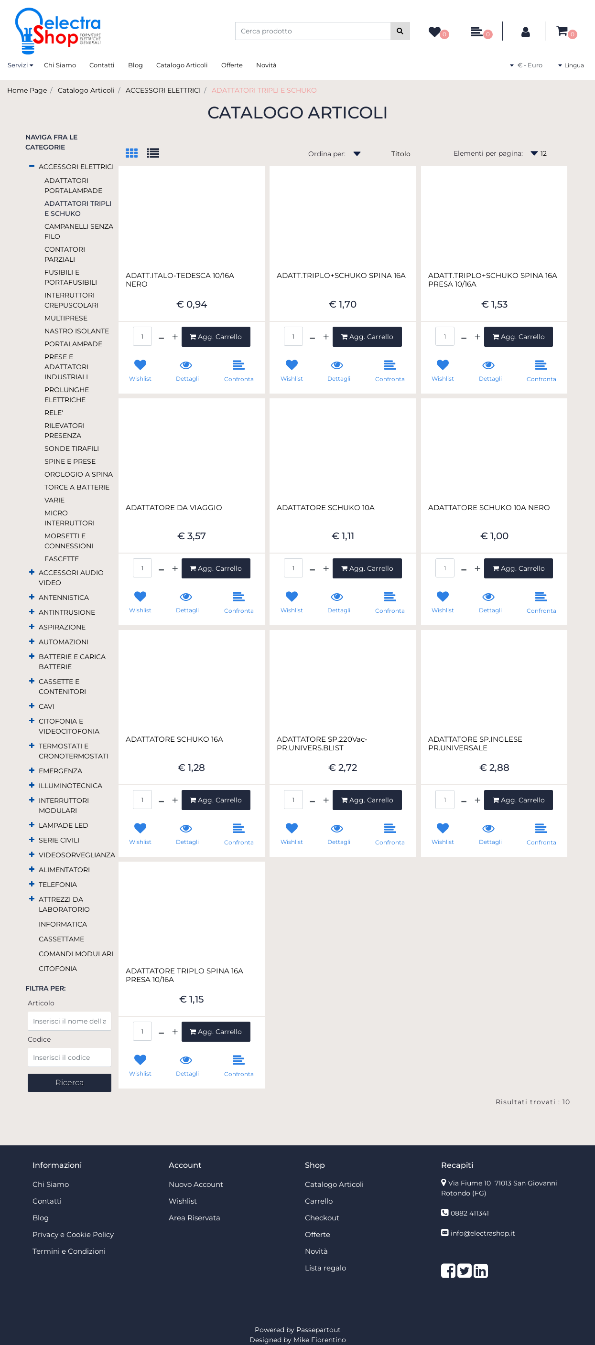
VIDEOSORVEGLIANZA (77, 855)
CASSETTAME (61, 939)
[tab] (136, 154)
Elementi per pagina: (488, 153)
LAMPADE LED (63, 825)
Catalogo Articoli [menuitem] (182, 65)
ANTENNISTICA (64, 597)
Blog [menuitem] (135, 65)
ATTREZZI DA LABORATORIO (64, 904)
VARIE (54, 500)
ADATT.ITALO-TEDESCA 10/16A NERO (180, 279)
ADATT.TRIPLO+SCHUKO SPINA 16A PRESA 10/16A (492, 279)
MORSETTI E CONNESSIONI (68, 541)
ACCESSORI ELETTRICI (163, 90)
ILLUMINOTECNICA (70, 785)
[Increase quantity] (175, 337)
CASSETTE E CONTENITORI (62, 686)
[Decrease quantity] (161, 337)
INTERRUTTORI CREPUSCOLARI (71, 300)
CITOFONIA (58, 968)
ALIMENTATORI (64, 869)
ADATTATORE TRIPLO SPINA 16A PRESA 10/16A (184, 975)
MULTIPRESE (65, 318)
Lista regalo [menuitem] (325, 1267)
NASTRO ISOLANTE (76, 331)
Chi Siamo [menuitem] (60, 65)
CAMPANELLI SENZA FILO (78, 231)
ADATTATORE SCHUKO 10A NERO (489, 507)
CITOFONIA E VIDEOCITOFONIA (69, 726)
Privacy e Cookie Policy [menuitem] (73, 1234)
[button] (400, 31)
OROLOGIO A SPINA (78, 474)
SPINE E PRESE (70, 461)
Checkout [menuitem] (322, 1217)
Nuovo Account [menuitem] (196, 1184)
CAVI (46, 706)
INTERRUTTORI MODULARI (64, 805)
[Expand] (32, 572)
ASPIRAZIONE (62, 627)
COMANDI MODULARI (76, 954)
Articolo (41, 1003)
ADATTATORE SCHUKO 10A (326, 507)
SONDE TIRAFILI (71, 448)
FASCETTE (61, 559)
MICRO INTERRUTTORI (69, 518)
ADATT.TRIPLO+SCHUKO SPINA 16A (341, 275)
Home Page (27, 90)
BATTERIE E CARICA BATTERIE (72, 661)
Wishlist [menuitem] (183, 1201)
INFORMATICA (63, 924)
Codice (39, 1039)
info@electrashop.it (483, 1233)
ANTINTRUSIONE (67, 612)
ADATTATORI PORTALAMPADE (73, 185)
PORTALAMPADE (73, 344)
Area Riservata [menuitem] (194, 1217)
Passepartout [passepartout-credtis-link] (318, 1329)
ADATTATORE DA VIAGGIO (174, 507)
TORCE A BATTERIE (76, 487)
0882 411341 (470, 1213)
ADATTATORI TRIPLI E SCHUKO (264, 90)
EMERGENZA (60, 771)
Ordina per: (327, 153)
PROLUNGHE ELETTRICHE (66, 394)
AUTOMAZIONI (63, 642)
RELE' (53, 412)
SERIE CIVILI (59, 840)
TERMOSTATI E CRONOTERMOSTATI (73, 751)
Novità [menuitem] (266, 65)
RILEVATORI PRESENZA (64, 430)
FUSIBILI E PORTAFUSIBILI (70, 277)
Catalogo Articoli (86, 90)
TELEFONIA (58, 884)
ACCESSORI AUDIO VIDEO (71, 577)
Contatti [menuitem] (102, 65)
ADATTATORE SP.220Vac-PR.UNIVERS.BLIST (322, 743)
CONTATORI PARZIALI (64, 254)
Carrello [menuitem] (319, 1201)
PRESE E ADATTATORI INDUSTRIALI (66, 366)
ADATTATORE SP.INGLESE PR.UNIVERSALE (475, 743)
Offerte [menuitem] (232, 65)
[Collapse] (32, 166)
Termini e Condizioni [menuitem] (69, 1251)
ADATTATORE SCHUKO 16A (174, 739)
